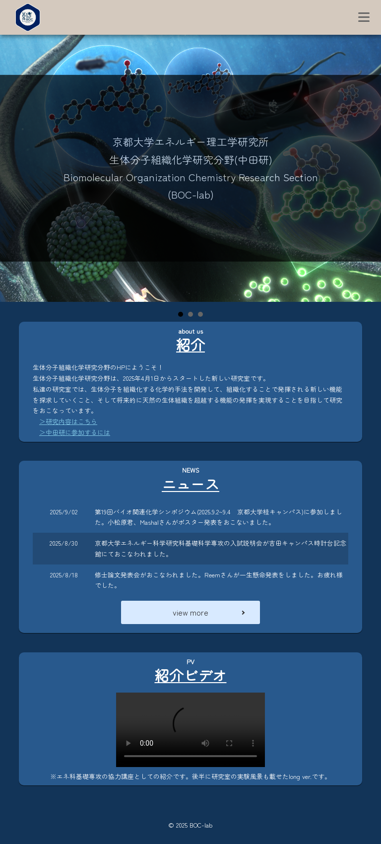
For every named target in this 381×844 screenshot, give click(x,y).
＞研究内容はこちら (68, 421)
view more (190, 612)
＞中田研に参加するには (74, 432)
